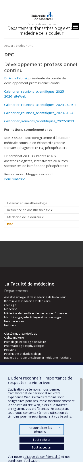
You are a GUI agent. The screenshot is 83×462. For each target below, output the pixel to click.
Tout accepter (41, 447)
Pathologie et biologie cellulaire (25, 342)
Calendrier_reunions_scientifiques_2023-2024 (38, 113)
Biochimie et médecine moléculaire (27, 301)
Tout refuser (41, 439)
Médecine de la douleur (24, 217)
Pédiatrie (10, 350)
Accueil (9, 46)
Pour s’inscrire (14, 179)
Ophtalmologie (14, 337)
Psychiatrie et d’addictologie (23, 354)
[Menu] (75, 26)
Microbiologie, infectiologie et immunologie (32, 317)
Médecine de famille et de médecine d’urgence (35, 313)
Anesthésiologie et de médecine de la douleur (35, 297)
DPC (10, 224)
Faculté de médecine (41, 24)
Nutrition (10, 325)
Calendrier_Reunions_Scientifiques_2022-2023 (39, 121)
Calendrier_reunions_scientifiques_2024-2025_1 (40, 104)
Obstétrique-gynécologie (20, 333)
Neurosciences (14, 321)
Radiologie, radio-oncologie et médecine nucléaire (37, 358)
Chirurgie (10, 305)
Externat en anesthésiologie (27, 203)
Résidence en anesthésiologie (28, 210)
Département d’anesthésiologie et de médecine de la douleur (41, 30)
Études (20, 46)
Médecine (10, 309)
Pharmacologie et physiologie (24, 346)
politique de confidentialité (41, 456)
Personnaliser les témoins (44, 430)
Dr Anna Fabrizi (15, 78)
